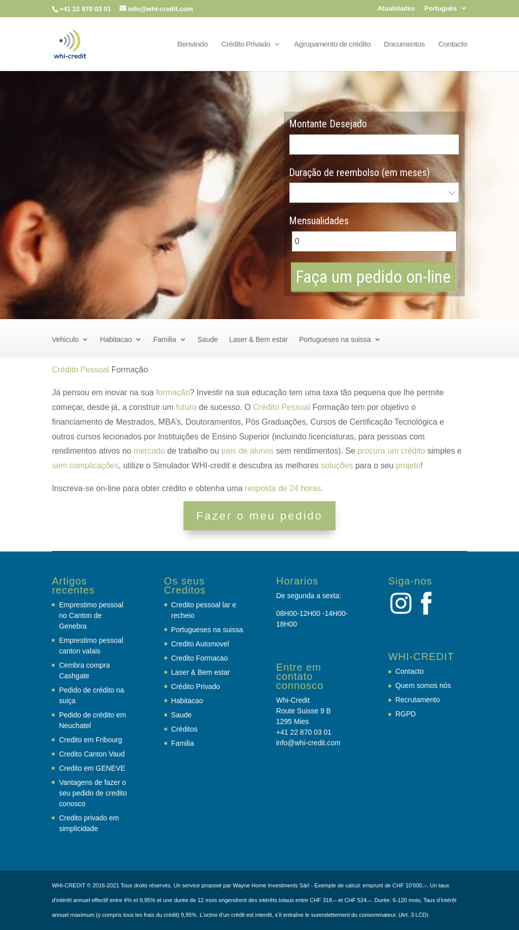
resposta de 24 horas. (284, 488)
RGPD (405, 714)
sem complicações (85, 465)
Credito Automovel (200, 644)
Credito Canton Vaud (92, 754)
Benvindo (192, 44)
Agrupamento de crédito (331, 44)
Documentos (404, 44)
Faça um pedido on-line (373, 277)
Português (440, 8)
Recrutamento (417, 700)
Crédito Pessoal (80, 369)
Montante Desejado (328, 124)
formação (173, 392)
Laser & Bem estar (258, 339)
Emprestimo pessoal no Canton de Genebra (91, 615)
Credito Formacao (199, 658)
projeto (408, 465)
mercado (149, 450)
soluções (337, 465)
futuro (186, 407)
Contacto (452, 44)
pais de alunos (247, 450)
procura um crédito (391, 450)
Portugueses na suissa (335, 339)
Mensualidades (319, 221)
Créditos (184, 729)
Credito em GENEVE (92, 768)
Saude (208, 339)
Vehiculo (65, 339)
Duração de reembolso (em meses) (359, 172)
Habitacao (116, 339)
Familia (164, 339)
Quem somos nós (423, 685)
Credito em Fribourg (90, 740)
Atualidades (396, 8)
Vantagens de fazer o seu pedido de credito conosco (93, 793)
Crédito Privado (245, 44)
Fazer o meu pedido (259, 515)
